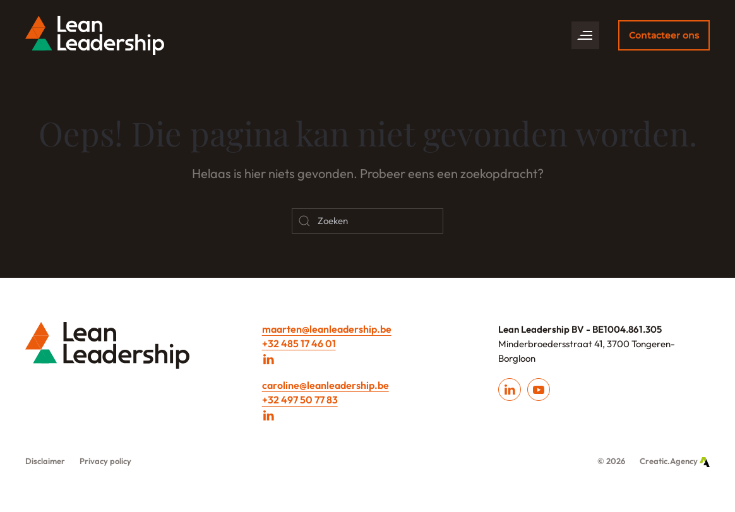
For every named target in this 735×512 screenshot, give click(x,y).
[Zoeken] (367, 221)
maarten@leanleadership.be (326, 329)
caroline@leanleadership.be (325, 385)
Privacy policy (105, 461)
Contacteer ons (664, 35)
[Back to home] (94, 35)
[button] (585, 35)
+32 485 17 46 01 (299, 343)
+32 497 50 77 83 (300, 399)
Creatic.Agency (675, 461)
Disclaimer (45, 461)
